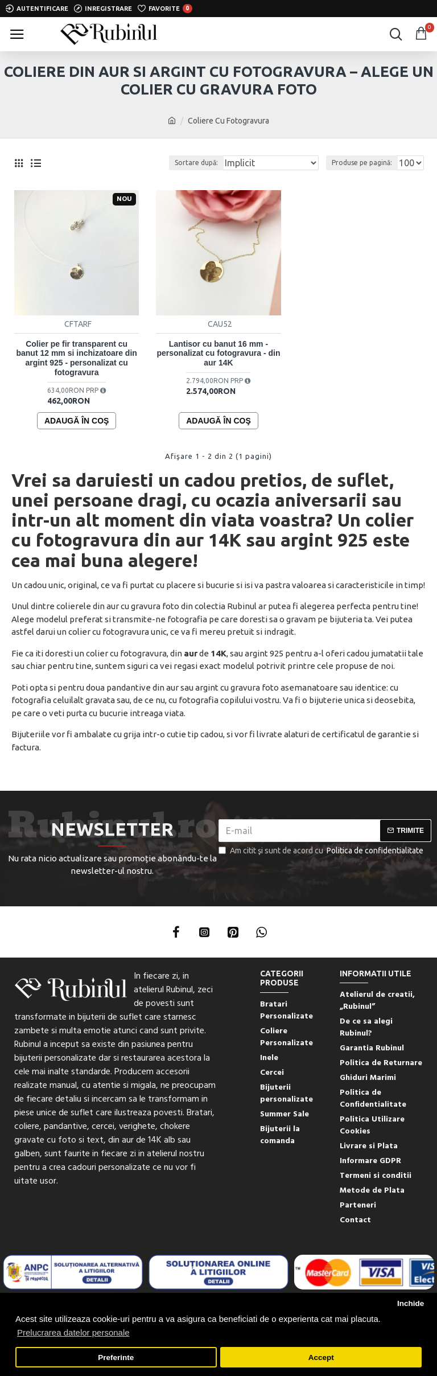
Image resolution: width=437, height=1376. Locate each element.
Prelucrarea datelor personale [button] (73, 1332)
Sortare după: (196, 162)
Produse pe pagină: (362, 162)
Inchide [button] (410, 1303)
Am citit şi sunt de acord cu (321, 851)
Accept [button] (321, 1357)
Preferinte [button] (116, 1357)
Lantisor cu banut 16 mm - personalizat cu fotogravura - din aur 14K (218, 353)
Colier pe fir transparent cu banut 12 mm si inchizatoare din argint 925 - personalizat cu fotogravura (76, 358)
